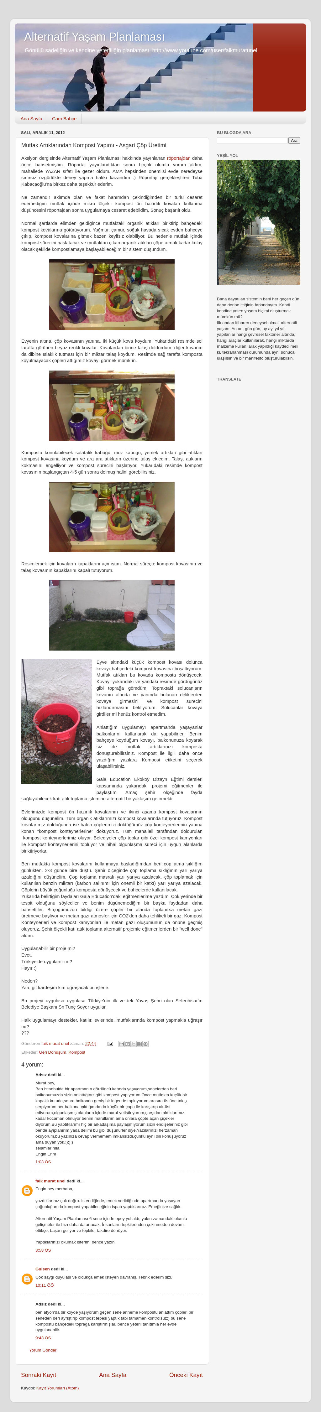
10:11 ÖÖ (44, 1285)
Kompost (77, 1052)
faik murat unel (50, 1181)
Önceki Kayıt (186, 1375)
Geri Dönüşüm (52, 1052)
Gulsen (42, 1269)
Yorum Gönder (42, 1350)
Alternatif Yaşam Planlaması (94, 36)
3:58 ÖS (43, 1250)
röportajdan (179, 158)
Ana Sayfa (31, 118)
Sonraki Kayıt (38, 1375)
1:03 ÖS (43, 1162)
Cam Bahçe (64, 118)
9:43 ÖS (43, 1338)
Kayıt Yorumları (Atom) (57, 1388)
